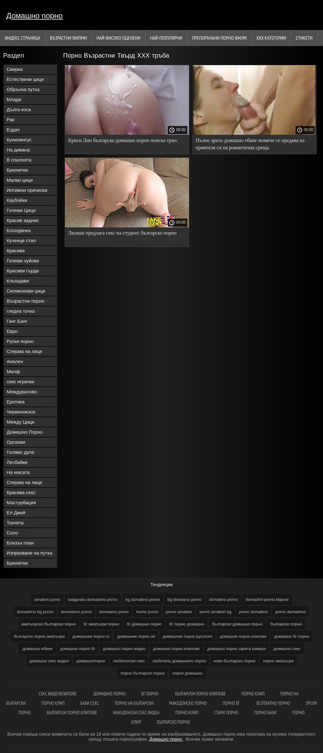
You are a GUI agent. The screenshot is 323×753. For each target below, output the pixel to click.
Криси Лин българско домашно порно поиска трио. (123, 140)
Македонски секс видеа (136, 713)
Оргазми (16, 442)
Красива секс (21, 492)
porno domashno (290, 611)
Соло (12, 532)
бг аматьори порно (101, 624)
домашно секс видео (49, 661)
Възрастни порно (25, 301)
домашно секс (287, 648)
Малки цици (20, 180)
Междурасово (22, 391)
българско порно (286, 624)
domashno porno (76, 611)
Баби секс (89, 703)
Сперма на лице (24, 351)
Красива (16, 250)
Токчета (15, 522)
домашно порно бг (77, 648)
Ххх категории (271, 38)
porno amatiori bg (216, 611)
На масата (18, 472)
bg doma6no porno (142, 599)
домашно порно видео (124, 648)
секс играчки (20, 381)
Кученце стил (21, 240)
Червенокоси (21, 411)
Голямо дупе (20, 452)
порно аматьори (278, 661)
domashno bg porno (35, 611)
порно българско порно (142, 673)
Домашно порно (34, 15)
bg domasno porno (184, 599)
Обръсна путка (23, 89)
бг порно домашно (186, 624)
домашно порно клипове (176, 648)
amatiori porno (47, 599)
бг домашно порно (144, 624)
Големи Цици (21, 210)
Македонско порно (188, 703)
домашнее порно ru (91, 636)
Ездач (13, 129)
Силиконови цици (26, 291)
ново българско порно (234, 661)
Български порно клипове (200, 694)
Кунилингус (19, 139)
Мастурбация (21, 502)
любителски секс (129, 661)
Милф (13, 371)
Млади (14, 99)
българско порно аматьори (39, 636)
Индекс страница (22, 38)
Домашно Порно (25, 432)
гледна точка (21, 311)
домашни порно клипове (243, 636)
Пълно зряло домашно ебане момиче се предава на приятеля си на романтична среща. (250, 144)
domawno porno (114, 611)
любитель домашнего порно (179, 661)
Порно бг (232, 703)
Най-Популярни (166, 38)
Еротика (16, 401)
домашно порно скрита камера (236, 648)
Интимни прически (27, 190)
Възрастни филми (68, 38)
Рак (10, 119)
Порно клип (253, 694)
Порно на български (134, 703)
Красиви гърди (23, 270)
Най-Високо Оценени (118, 38)
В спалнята (19, 160)
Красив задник (22, 220)
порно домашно (187, 673)
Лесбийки (17, 462)
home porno (147, 611)
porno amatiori (179, 611)
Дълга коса (19, 109)
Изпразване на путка (29, 553)
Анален (15, 361)
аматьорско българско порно (48, 624)
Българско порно (173, 722)
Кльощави (18, 280)
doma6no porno (223, 599)
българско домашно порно (237, 624)
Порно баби (265, 713)
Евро (12, 331)
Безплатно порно (273, 703)
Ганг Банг (17, 321)
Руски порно (20, 341)
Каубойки (17, 200)
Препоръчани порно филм (219, 38)
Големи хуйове (23, 260)
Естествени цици (25, 79)
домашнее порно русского (187, 636)
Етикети (304, 38)
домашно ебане (37, 648)
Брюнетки (17, 170)
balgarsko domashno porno (93, 599)
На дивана (18, 149)
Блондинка (19, 230)
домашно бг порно (291, 636)
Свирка (15, 69)
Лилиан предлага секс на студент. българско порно (122, 233)
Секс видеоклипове (58, 694)
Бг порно (150, 694)
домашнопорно (90, 661)
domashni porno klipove (267, 599)
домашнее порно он (136, 636)
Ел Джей (16, 512)
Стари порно (226, 713)
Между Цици (20, 422)
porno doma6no (253, 611)
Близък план (20, 542)
